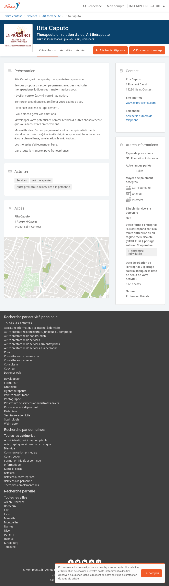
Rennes (8, 538)
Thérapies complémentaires (21, 485)
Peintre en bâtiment (16, 395)
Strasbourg (11, 542)
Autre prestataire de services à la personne (30, 348)
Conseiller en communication (22, 356)
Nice (7, 530)
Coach (8, 352)
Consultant (11, 364)
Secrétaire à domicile (17, 415)
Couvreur (10, 368)
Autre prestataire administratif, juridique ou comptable (38, 331)
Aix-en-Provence (14, 502)
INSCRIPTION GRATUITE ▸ (147, 6)
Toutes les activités (18, 323)
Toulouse (9, 546)
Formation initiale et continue (22, 460)
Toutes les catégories (19, 436)
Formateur (11, 382)
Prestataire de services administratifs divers (31, 403)
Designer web (12, 372)
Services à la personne (18, 481)
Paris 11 (9, 534)
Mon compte (115, 6)
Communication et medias (20, 452)
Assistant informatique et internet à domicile (32, 327)
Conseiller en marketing (18, 360)
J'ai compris (151, 573)
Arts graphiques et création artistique (27, 444)
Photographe (12, 399)
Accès (80, 50)
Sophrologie (11, 419)
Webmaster (11, 423)
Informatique (12, 464)
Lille (6, 510)
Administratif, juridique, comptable (25, 440)
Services (9, 473)
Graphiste (10, 386)
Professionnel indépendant (21, 407)
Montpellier (11, 522)
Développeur (12, 378)
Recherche (92, 6)
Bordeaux (10, 506)
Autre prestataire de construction (25, 336)
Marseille (9, 518)
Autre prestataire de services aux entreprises (32, 344)
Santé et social (13, 468)
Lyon (7, 514)
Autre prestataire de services (22, 340)
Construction (12, 456)
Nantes (8, 526)
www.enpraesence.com (141, 102)
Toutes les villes (15, 497)
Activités (66, 50)
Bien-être (9, 448)
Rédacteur (10, 411)
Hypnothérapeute (15, 391)
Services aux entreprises (19, 477)
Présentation (47, 50)
